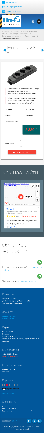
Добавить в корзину (22, 152)
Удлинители (30, 36)
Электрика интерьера (11, 36)
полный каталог (27, 281)
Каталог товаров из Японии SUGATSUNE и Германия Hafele (19, 32)
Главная (5, 31)
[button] (37, 66)
